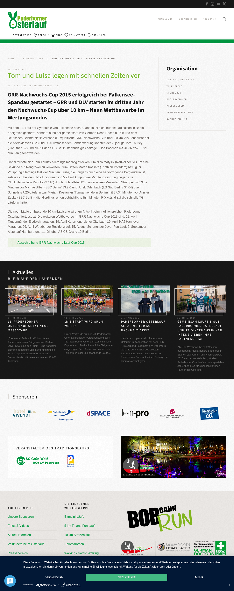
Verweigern (54, 577)
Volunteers (74, 35)
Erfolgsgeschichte (180, 112)
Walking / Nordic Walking (81, 553)
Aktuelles (96, 35)
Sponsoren (174, 92)
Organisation (188, 19)
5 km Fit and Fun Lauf (79, 525)
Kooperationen (177, 99)
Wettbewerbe (19, 35)
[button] (224, 19)
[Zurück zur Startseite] (27, 19)
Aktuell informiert (19, 535)
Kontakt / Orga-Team (181, 79)
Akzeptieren (126, 577)
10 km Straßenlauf (77, 535)
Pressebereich (177, 105)
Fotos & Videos (18, 525)
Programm (209, 19)
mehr (199, 577)
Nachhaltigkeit (177, 119)
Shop (56, 35)
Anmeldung (165, 19)
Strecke (41, 35)
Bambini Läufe (74, 516)
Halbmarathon (74, 544)
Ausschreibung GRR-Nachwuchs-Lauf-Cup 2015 (51, 242)
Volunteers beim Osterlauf (26, 544)
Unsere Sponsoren (21, 516)
